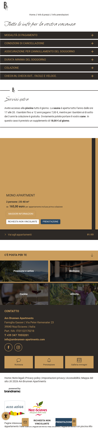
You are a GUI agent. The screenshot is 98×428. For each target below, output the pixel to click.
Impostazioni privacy (53, 378)
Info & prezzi (44, 14)
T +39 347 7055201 (16, 335)
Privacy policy (33, 378)
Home (32, 14)
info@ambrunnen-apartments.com (24, 339)
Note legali (18, 378)
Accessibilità (73, 378)
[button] (6, 416)
